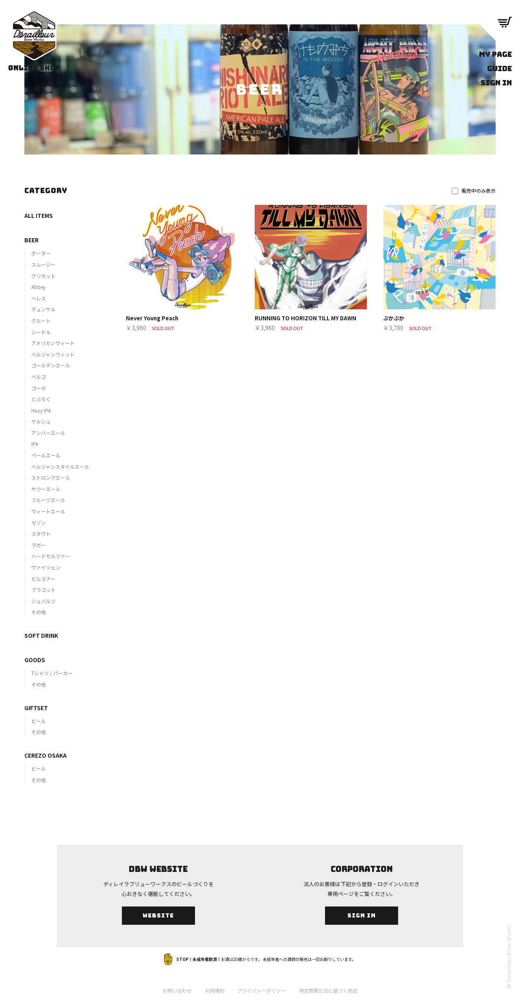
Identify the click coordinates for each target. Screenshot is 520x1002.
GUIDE (499, 68)
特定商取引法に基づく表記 (328, 990)
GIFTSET (36, 708)
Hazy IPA (41, 410)
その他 (38, 612)
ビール (38, 720)
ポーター (41, 253)
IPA (34, 443)
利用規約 (215, 990)
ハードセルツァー (50, 555)
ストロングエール (50, 477)
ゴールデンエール (50, 365)
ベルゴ (38, 376)
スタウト (41, 533)
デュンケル (43, 309)
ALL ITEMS (38, 215)
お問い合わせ (177, 990)
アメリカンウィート (53, 342)
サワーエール (46, 488)
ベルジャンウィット (53, 354)
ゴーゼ (38, 388)
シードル (41, 331)
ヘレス (38, 298)
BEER (31, 240)
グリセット (43, 275)
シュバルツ (43, 601)
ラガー (38, 544)
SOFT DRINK (41, 635)
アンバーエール (48, 432)
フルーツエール (48, 499)
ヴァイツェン (46, 567)
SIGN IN (496, 82)
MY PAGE (495, 54)
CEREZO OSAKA (45, 755)
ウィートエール (48, 511)
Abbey (38, 286)
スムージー (43, 264)
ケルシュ (41, 421)
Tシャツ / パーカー (52, 672)
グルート (41, 320)
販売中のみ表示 (474, 190)
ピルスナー (43, 578)
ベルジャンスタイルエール (60, 466)
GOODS (34, 660)
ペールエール (46, 455)
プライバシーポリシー (261, 990)
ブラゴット (43, 589)
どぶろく (41, 399)
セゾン (38, 522)
